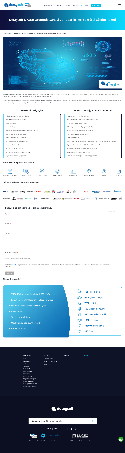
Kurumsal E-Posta (11, 253)
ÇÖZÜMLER (57, 5)
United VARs (26, 369)
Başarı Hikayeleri (28, 371)
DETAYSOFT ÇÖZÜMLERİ (50, 361)
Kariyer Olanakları (28, 381)
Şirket (7, 233)
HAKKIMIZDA (48, 5)
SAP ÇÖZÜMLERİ (48, 359)
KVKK (15, 265)
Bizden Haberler (28, 376)
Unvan (8, 243)
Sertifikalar (26, 366)
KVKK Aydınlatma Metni (30, 384)
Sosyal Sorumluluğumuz (30, 379)
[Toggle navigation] (119, 5)
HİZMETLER (67, 5)
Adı (7, 214)
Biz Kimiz (26, 359)
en (81, 5)
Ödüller (25, 364)
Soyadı (8, 224)
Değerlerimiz (27, 361)
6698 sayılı (10, 265)
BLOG (86, 5)
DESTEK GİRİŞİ (96, 5)
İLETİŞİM (75, 5)
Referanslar (26, 374)
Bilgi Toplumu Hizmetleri (30, 386)
